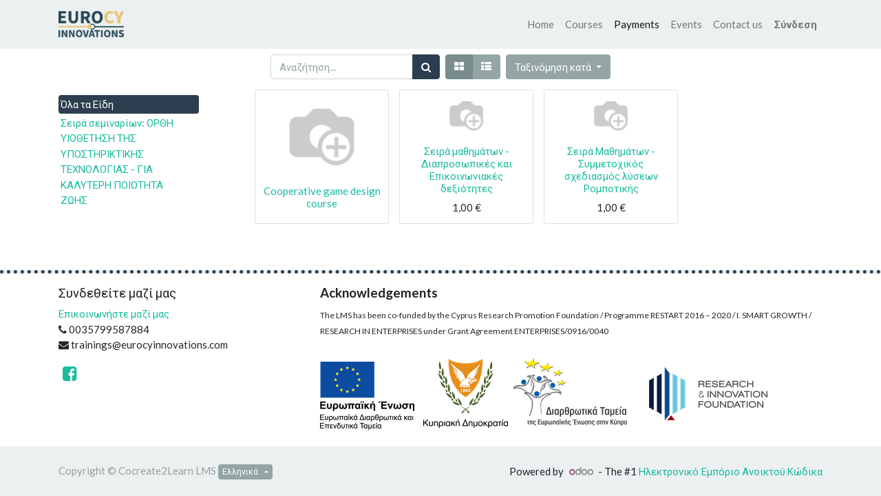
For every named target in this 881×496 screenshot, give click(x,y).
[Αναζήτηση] (426, 67)
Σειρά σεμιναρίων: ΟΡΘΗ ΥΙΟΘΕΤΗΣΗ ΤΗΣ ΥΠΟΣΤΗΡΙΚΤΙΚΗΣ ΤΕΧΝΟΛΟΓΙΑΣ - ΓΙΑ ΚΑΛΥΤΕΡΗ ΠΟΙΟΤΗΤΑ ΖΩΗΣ (117, 161)
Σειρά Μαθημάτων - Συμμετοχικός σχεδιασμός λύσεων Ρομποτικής (611, 169)
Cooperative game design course (322, 197)
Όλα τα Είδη (87, 104)
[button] (558, 67)
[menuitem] (541, 24)
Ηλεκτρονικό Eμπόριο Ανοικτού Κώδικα (730, 471)
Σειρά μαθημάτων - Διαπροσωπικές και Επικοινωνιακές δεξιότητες (466, 169)
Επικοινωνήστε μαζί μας (114, 313)
